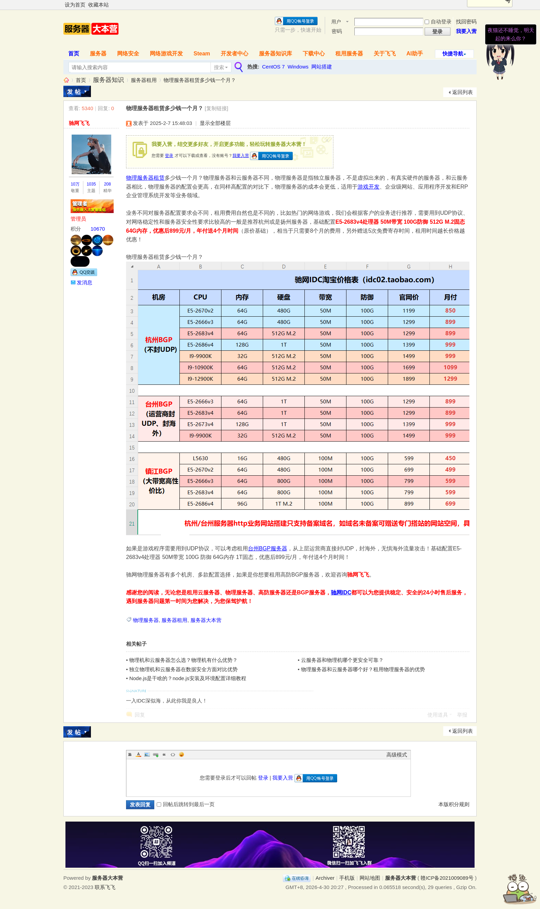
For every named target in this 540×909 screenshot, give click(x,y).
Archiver (324, 878)
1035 (91, 184)
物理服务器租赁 (145, 178)
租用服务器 (349, 53)
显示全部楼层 (215, 123)
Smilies (181, 754)
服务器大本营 (66, 80)
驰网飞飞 (79, 123)
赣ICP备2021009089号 (446, 878)
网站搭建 (321, 67)
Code (172, 754)
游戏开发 (368, 187)
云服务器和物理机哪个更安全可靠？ (342, 660)
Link (155, 754)
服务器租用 (144, 80)
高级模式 (396, 755)
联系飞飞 (105, 887)
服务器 (98, 53)
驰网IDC (341, 592)
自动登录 (438, 21)
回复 (140, 715)
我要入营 (240, 155)
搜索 (219, 67)
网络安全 (128, 53)
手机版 (347, 878)
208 (107, 184)
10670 (98, 229)
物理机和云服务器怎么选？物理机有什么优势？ (183, 660)
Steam (202, 53)
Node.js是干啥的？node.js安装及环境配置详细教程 (187, 678)
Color (138, 754)
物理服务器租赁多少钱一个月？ (200, 80)
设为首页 (75, 5)
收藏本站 (98, 5)
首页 (73, 53)
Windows (298, 67)
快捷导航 (453, 53)
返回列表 (462, 92)
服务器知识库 (275, 53)
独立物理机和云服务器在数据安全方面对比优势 (183, 669)
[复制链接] (216, 108)
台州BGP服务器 (267, 548)
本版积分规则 (453, 804)
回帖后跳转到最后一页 (186, 804)
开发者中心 (234, 53)
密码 (337, 31)
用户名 (336, 22)
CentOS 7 (273, 67)
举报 (462, 715)
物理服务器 (146, 620)
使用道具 (437, 715)
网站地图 (370, 878)
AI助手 (414, 53)
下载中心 (314, 53)
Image (147, 754)
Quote (164, 754)
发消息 (84, 282)
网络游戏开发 (166, 53)
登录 (169, 155)
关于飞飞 (385, 53)
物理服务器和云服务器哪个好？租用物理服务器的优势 (363, 669)
